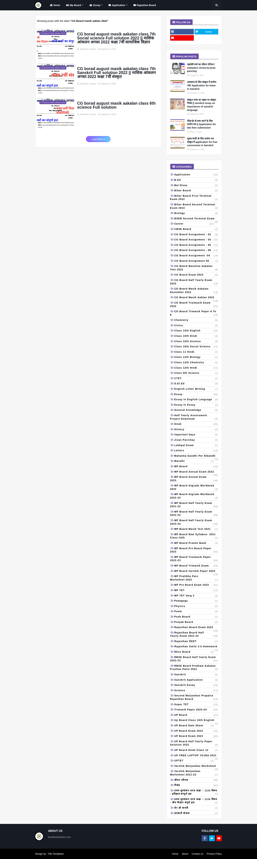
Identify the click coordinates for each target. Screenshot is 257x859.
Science (196, 690)
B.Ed (196, 180)
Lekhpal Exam (196, 445)
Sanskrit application (196, 680)
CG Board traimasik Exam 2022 (194, 304)
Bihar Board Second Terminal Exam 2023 (194, 206)
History (196, 429)
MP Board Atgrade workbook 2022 (194, 487)
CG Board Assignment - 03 (196, 240)
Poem (196, 611)
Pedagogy (196, 601)
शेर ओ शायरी (196, 808)
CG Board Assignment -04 (196, 256)
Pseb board (196, 617)
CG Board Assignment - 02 (196, 234)
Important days (196, 435)
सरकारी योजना (196, 813)
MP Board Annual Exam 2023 (194, 479)
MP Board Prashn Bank (196, 543)
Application (196, 175)
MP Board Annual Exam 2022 (196, 472)
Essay (196, 394)
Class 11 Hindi (196, 352)
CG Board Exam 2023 (196, 275)
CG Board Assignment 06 (196, 261)
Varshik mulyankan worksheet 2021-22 (194, 773)
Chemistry (196, 320)
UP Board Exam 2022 (196, 731)
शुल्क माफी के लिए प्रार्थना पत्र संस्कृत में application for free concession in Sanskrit (202, 142)
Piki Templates (56, 853)
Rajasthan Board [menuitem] (144, 5)
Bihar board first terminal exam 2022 (194, 197)
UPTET (194, 761)
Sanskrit (196, 675)
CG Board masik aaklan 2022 (196, 298)
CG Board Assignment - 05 (196, 245)
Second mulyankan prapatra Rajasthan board (194, 697)
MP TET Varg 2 (196, 596)
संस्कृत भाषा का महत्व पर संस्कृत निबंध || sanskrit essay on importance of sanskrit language (201, 104)
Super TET (196, 704)
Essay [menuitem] (94, 5)
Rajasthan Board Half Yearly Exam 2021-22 (194, 634)
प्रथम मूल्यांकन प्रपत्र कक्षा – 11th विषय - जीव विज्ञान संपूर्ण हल (194, 801)
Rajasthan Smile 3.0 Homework (196, 647)
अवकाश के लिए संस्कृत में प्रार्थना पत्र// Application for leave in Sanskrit (201, 85)
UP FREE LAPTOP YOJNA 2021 (196, 756)
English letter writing (196, 389)
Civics (196, 325)
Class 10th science (196, 341)
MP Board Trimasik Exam (196, 566)
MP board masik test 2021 (196, 529)
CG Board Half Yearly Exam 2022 (194, 282)
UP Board (196, 715)
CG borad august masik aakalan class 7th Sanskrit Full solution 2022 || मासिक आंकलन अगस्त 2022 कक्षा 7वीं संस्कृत (116, 73)
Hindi (196, 424)
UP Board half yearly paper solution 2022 (194, 743)
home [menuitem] (54, 5)
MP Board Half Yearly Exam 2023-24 (194, 522)
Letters (196, 451)
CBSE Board (196, 229)
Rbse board (194, 652)
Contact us (197, 853)
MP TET (196, 590)
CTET (196, 378)
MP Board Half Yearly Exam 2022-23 (194, 513)
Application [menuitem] (116, 5)
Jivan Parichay (196, 440)
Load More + (98, 139)
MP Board (196, 466)
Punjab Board (196, 622)
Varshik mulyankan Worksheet (196, 767)
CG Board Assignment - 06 (196, 250)
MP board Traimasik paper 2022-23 (194, 559)
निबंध (196, 785)
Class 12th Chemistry (196, 362)
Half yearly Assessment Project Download (194, 417)
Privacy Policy (214, 853)
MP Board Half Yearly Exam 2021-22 (194, 505)
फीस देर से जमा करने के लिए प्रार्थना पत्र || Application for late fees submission (201, 124)
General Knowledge (196, 410)
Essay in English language (196, 399)
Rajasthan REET (196, 641)
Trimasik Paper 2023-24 (196, 710)
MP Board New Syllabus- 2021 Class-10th (194, 536)
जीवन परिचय (196, 780)
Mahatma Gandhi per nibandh (196, 456)
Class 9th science (196, 373)
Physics (196, 606)
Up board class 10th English (196, 721)
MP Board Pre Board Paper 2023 (194, 550)
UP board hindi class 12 (196, 750)
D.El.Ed (196, 384)
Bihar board (196, 191)
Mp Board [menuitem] (73, 5)
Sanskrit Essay (196, 685)
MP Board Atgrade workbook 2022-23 (194, 496)
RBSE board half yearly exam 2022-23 (194, 659)
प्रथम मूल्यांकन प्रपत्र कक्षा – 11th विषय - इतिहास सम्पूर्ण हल (194, 792)
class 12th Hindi (196, 368)
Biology (196, 213)
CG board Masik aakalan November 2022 (194, 290)
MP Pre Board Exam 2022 (196, 585)
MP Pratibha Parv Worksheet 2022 (194, 578)
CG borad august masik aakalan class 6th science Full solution (116, 105)
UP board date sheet (194, 726)
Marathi (194, 461)
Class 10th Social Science (196, 347)
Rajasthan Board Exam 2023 (196, 628)
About (185, 853)
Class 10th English (196, 331)
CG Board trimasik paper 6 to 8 (194, 313)
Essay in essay (196, 405)
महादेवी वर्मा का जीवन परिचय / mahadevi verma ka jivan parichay (201, 67)
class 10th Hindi (196, 336)
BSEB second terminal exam (196, 219)
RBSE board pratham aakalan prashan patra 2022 (194, 667)
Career (194, 224)
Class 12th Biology (196, 357)
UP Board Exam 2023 (196, 736)
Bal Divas (196, 185)
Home (175, 853)
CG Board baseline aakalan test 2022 (194, 268)
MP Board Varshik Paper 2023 (196, 572)
